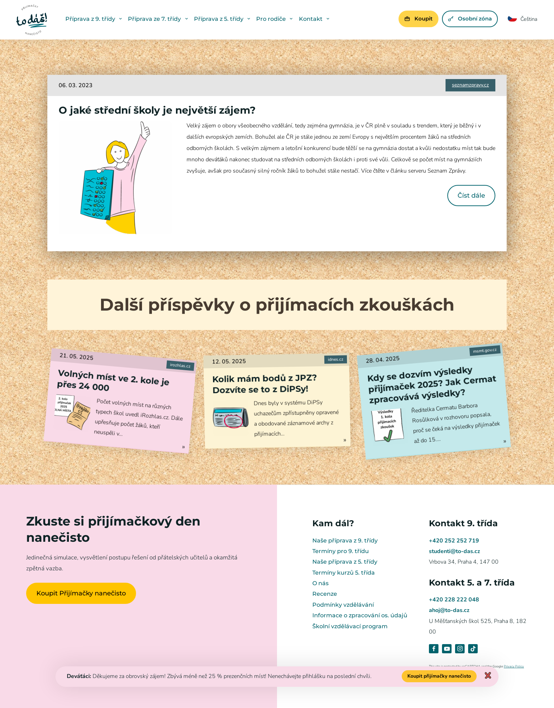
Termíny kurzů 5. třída (343, 572)
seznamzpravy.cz (470, 85)
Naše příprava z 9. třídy (345, 540)
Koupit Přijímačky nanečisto (81, 593)
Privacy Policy (514, 666)
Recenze (324, 593)
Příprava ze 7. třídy (159, 19)
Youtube (446, 648)
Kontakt (315, 19)
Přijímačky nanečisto (31, 19)
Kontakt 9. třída (463, 523)
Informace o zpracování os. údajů (359, 615)
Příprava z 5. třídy (223, 19)
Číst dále (471, 195)
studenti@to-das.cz (454, 551)
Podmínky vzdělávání (343, 604)
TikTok (473, 648)
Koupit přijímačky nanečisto (439, 676)
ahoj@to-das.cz (449, 610)
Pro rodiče (275, 19)
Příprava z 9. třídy (94, 19)
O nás (320, 583)
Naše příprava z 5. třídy (344, 561)
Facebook (433, 648)
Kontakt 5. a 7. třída (472, 582)
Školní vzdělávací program (350, 626)
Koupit (417, 18)
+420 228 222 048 (454, 600)
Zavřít (487, 675)
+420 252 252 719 (454, 541)
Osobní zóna (469, 18)
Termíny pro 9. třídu (340, 551)
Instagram (459, 648)
